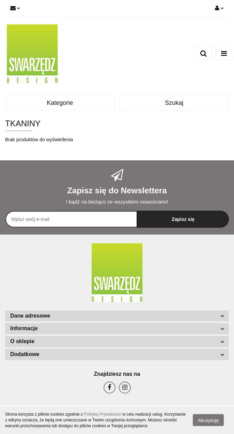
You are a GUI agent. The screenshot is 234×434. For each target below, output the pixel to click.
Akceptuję (208, 420)
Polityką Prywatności (102, 414)
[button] (117, 316)
